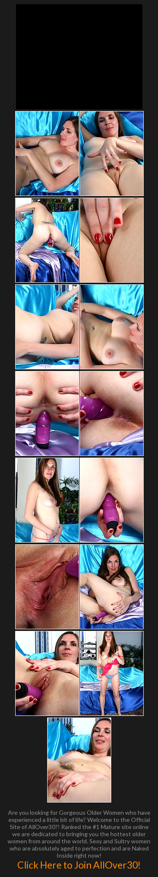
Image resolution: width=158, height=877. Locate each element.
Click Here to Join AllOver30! (79, 865)
